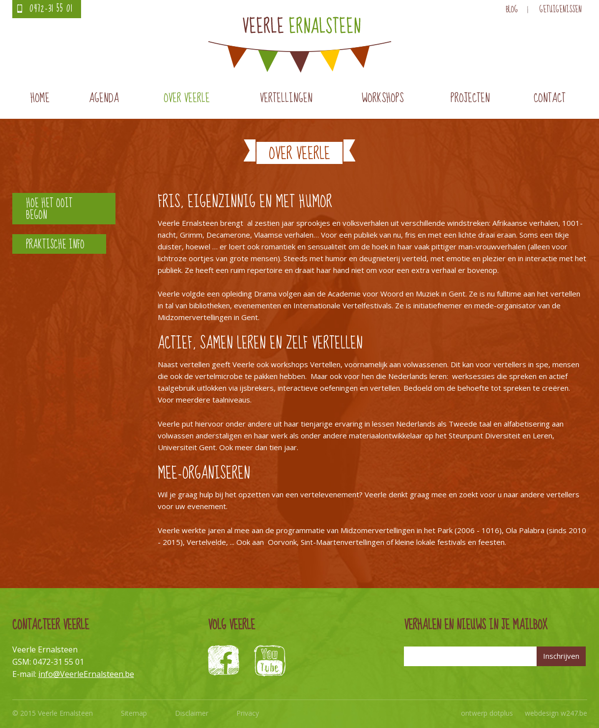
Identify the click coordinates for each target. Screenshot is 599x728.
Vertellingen (286, 98)
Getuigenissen (561, 9)
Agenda (104, 98)
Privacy (247, 713)
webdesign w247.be (556, 713)
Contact (550, 98)
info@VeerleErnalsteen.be (86, 674)
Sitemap (134, 713)
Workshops (383, 98)
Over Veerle (187, 98)
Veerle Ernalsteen (300, 45)
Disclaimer (191, 713)
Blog (512, 9)
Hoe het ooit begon (49, 209)
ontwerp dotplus (487, 713)
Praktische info (55, 244)
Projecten (470, 98)
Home (40, 98)
